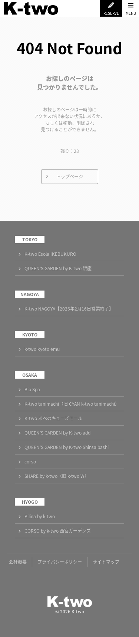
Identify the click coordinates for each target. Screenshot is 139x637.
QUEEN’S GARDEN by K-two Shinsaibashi (66, 447)
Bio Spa (32, 389)
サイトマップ (106, 562)
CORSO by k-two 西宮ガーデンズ (57, 530)
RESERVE (111, 13)
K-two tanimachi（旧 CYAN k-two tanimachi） (71, 403)
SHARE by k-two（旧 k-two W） (56, 476)
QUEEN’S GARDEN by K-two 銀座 (58, 268)
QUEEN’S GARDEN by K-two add (57, 432)
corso (30, 461)
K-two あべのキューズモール (53, 418)
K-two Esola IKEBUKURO (50, 254)
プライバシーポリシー (59, 562)
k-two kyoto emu (42, 349)
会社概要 (18, 562)
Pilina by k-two (39, 516)
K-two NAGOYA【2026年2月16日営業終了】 (68, 308)
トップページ (69, 176)
